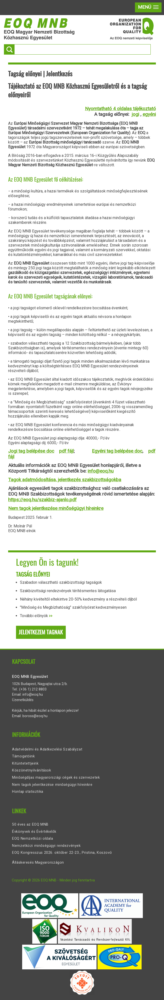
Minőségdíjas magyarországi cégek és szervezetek (56, 777)
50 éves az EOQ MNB (30, 824)
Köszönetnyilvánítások (31, 770)
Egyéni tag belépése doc (117, 451)
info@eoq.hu (101, 471)
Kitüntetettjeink (25, 763)
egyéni (149, 114)
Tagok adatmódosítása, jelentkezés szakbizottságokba (64, 479)
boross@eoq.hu (35, 716)
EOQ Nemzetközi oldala (32, 838)
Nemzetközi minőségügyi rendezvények (46, 846)
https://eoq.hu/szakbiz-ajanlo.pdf (42, 499)
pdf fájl (66, 451)
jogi (135, 114)
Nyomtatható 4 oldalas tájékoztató (120, 108)
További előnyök (36, 615)
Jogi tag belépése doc (31, 451)
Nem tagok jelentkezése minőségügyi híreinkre (55, 508)
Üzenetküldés (22, 700)
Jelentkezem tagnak (41, 632)
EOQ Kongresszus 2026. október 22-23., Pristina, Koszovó (62, 853)
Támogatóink (23, 756)
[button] (148, 7)
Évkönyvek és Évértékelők (34, 832)
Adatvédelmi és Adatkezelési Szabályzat (47, 749)
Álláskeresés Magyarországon (38, 862)
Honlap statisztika (27, 792)
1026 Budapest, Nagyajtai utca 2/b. (40, 684)
